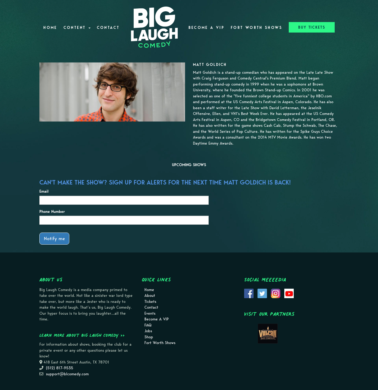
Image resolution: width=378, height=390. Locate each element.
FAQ (147, 325)
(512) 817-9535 (59, 368)
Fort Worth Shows (256, 27)
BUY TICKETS (311, 27)
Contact (108, 27)
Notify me (54, 238)
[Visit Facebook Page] (249, 293)
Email (44, 191)
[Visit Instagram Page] (275, 293)
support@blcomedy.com (67, 374)
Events (149, 313)
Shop (148, 337)
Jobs (148, 331)
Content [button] (77, 27)
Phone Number (52, 211)
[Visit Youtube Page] (289, 293)
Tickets (150, 301)
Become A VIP (206, 27)
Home (50, 27)
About (149, 295)
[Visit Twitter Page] (262, 293)
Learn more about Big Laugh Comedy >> (82, 335)
